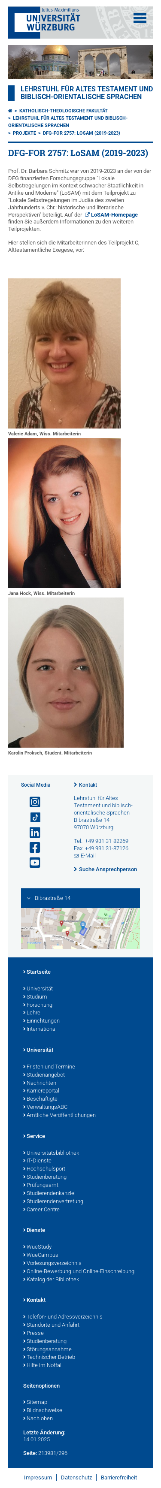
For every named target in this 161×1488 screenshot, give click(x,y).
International (40, 1029)
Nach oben (38, 1419)
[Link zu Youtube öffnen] (31, 862)
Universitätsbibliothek (51, 1153)
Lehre (31, 1013)
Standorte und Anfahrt (51, 1325)
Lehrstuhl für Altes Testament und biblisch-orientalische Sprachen (87, 93)
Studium (35, 997)
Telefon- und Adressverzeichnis (63, 1317)
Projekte (24, 133)
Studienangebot (44, 1075)
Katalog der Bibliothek (51, 1280)
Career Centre (41, 1210)
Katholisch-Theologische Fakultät (63, 111)
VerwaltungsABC (45, 1107)
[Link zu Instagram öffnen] (31, 802)
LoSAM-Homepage (114, 214)
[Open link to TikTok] (31, 817)
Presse (33, 1333)
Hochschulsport (44, 1169)
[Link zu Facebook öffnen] (31, 847)
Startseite (37, 972)
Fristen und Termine (49, 1067)
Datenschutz (76, 1477)
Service (34, 1137)
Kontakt (88, 785)
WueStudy (37, 1247)
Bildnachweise (42, 1411)
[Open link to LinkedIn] (31, 832)
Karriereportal (41, 1091)
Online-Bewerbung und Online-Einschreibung (78, 1272)
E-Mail (88, 855)
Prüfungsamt (40, 1185)
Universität (38, 989)
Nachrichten (39, 1083)
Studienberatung (45, 1177)
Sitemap (35, 1403)
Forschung (37, 1005)
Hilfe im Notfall (43, 1366)
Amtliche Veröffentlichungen (59, 1116)
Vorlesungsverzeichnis (52, 1264)
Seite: (30, 1453)
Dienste (34, 1230)
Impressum (38, 1477)
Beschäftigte (40, 1099)
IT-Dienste (37, 1161)
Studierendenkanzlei (49, 1194)
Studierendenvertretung (53, 1202)
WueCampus (40, 1255)
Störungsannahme (47, 1350)
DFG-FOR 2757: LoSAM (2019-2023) (81, 133)
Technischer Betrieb (49, 1357)
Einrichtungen (41, 1021)
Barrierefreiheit (119, 1477)
